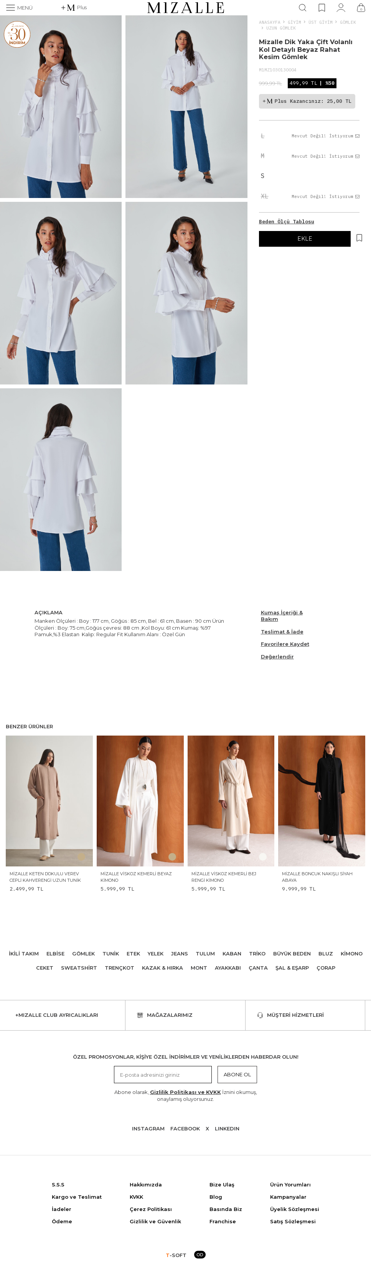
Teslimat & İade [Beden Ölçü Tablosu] (282, 632)
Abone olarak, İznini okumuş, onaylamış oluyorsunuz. (185, 1095)
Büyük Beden (292, 953)
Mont (199, 968)
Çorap (326, 968)
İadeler (61, 1209)
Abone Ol (237, 1074)
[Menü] (19, 8)
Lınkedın (227, 1128)
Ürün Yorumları (290, 1184)
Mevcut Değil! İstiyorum (325, 136)
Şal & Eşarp (292, 968)
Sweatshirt (79, 968)
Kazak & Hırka (162, 968)
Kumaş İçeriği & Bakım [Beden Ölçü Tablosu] (282, 615)
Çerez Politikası (151, 1209)
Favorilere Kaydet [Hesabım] (285, 644)
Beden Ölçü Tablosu (286, 221)
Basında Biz (225, 1209)
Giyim (294, 22)
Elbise (55, 953)
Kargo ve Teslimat (77, 1197)
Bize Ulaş (221, 1184)
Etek (133, 953)
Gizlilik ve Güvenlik (155, 1221)
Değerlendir (277, 656)
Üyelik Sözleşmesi (294, 1209)
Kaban (232, 953)
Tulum (205, 953)
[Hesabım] (340, 7)
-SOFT (176, 1255)
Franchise (222, 1221)
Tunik (110, 953)
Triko (257, 953)
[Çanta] (361, 7)
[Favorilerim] (321, 8)
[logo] (185, 7)
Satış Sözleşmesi (293, 1221)
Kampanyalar (288, 1197)
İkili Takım (24, 953)
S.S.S (58, 1184)
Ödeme (62, 1221)
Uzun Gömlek (281, 28)
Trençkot (119, 968)
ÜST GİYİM (320, 22)
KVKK (136, 1197)
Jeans (179, 953)
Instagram (148, 1128)
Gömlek (348, 22)
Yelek (155, 953)
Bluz (325, 953)
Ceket (44, 968)
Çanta (258, 968)
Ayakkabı (228, 968)
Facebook (185, 1128)
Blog (215, 1197)
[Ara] (302, 7)
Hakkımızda (146, 1184)
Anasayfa (269, 22)
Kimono (352, 953)
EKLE (304, 238)
